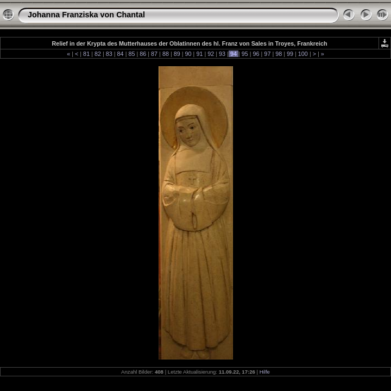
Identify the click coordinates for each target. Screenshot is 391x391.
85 (131, 54)
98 (278, 54)
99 (290, 54)
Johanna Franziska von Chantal (86, 14)
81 (86, 54)
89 (177, 54)
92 (211, 54)
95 (245, 54)
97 (267, 54)
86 (143, 54)
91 (199, 54)
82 (98, 54)
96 (256, 54)
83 (109, 54)
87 (154, 54)
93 (222, 54)
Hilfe (265, 372)
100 (303, 54)
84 (120, 54)
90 (188, 54)
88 (166, 54)
